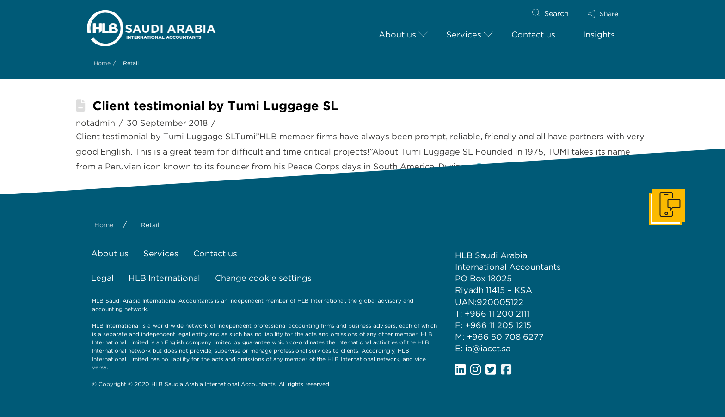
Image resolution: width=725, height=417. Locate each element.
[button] (611, 13)
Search (556, 13)
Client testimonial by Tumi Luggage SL (215, 105)
